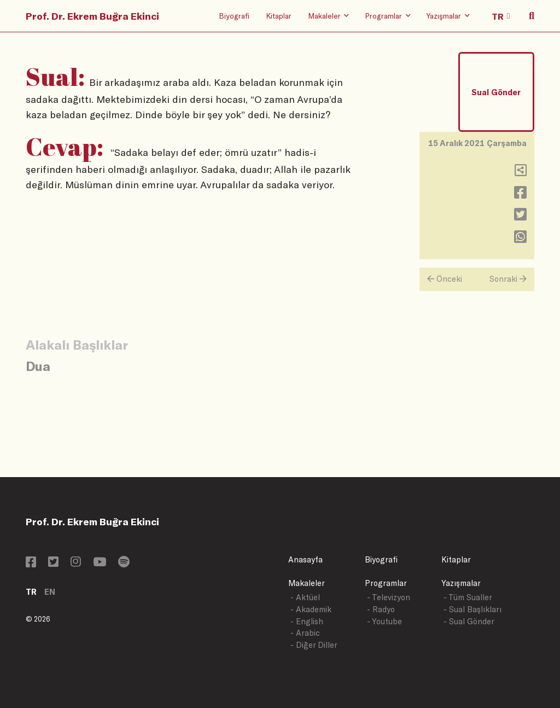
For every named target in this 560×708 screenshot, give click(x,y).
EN (49, 591)
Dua (38, 366)
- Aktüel (305, 597)
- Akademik (310, 609)
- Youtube (384, 621)
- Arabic (305, 632)
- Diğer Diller (313, 644)
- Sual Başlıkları (472, 609)
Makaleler (306, 583)
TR (31, 591)
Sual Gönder (496, 92)
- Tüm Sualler (468, 597)
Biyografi (234, 15)
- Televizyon (388, 597)
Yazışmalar (461, 583)
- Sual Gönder (469, 621)
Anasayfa (305, 559)
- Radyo (381, 609)
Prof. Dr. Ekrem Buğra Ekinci (92, 16)
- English (306, 621)
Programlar (386, 583)
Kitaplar (278, 15)
